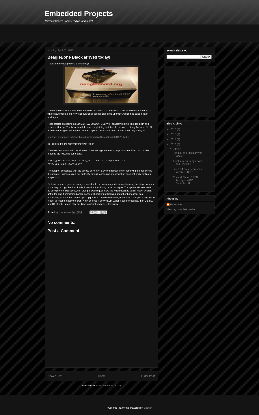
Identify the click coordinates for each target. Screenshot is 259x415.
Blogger (148, 407)
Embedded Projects (79, 14)
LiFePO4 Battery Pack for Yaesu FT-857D (187, 171)
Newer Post (55, 376)
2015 (173, 134)
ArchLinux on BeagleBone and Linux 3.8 (187, 163)
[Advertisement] (111, 32)
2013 (173, 144)
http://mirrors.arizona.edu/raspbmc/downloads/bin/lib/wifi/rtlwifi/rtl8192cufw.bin (88, 137)
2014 (173, 139)
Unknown (176, 204)
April (176, 148)
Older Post (148, 376)
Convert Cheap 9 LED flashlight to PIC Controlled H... (185, 180)
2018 (173, 129)
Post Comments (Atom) (108, 385)
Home (102, 376)
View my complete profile (181, 209)
